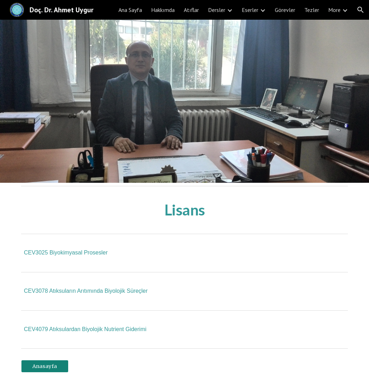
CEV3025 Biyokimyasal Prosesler (66, 253)
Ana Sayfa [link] (130, 9)
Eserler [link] (250, 9)
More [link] (334, 9)
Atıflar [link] (191, 9)
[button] (360, 9)
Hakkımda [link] (163, 9)
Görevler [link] (285, 9)
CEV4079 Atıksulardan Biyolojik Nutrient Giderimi (85, 329)
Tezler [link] (311, 9)
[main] (184, 210)
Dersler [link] (216, 9)
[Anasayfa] (44, 366)
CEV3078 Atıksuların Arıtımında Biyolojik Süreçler (86, 291)
